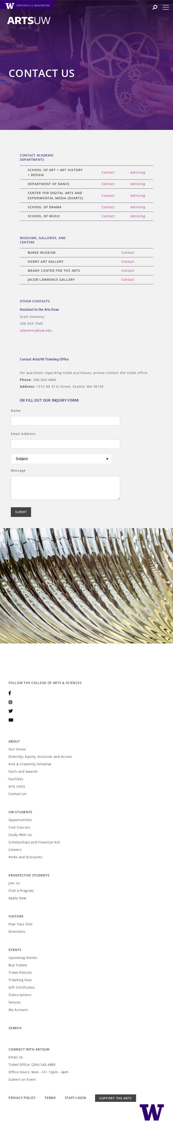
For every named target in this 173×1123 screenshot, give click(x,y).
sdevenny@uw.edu (36, 330)
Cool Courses (19, 827)
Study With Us (20, 835)
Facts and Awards (23, 771)
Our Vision (17, 749)
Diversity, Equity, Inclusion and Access (40, 756)
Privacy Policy (22, 1098)
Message (18, 470)
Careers (15, 849)
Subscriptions (20, 995)
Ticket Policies (20, 972)
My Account (18, 1010)
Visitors (16, 916)
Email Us (16, 1057)
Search (15, 1028)
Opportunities (20, 820)
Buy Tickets (18, 965)
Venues (14, 1002)
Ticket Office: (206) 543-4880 (32, 1064)
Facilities (16, 779)
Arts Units (17, 786)
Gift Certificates (22, 987)
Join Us (14, 883)
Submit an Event (22, 1079)
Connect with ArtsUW (29, 1049)
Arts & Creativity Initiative (30, 764)
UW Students (20, 812)
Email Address (23, 434)
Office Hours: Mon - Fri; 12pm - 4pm (38, 1072)
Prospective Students (29, 875)
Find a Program (21, 890)
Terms (50, 1098)
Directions (17, 931)
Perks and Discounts (25, 857)
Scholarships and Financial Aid (34, 842)
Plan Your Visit (21, 924)
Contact (108, 172)
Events (15, 950)
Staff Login (75, 1098)
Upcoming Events (23, 957)
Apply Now (17, 898)
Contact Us (17, 794)
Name (16, 410)
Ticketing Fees (20, 980)
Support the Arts (115, 1098)
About (14, 741)
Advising (137, 172)
